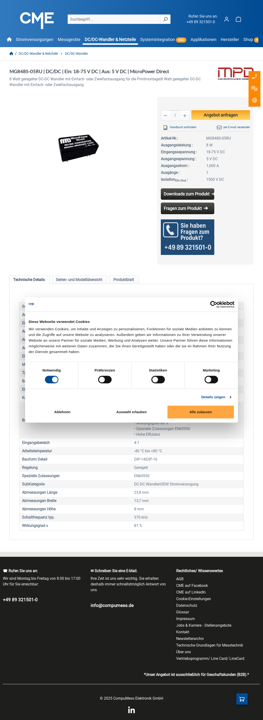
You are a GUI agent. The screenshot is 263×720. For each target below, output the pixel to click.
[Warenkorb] (238, 19)
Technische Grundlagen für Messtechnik (209, 645)
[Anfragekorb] (242, 699)
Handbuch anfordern (180, 127)
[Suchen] (165, 19)
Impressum (185, 618)
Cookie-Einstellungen (193, 599)
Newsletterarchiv (190, 638)
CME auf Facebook (192, 585)
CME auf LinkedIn (191, 592)
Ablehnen (62, 412)
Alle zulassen (200, 412)
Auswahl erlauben (131, 412)
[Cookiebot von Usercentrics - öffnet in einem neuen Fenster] (213, 304)
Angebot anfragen (221, 115)
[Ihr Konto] (226, 19)
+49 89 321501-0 (201, 22)
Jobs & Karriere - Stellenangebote (203, 625)
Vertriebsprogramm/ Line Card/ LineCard (210, 658)
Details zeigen (213, 397)
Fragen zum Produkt (183, 208)
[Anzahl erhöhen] (184, 115)
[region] (79, 148)
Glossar (182, 612)
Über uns (183, 652)
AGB (180, 579)
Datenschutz (186, 605)
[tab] (29, 280)
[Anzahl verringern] (165, 115)
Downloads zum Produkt (187, 193)
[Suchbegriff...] (114, 19)
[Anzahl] (175, 115)
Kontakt (182, 632)
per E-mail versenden (233, 127)
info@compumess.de (112, 605)
